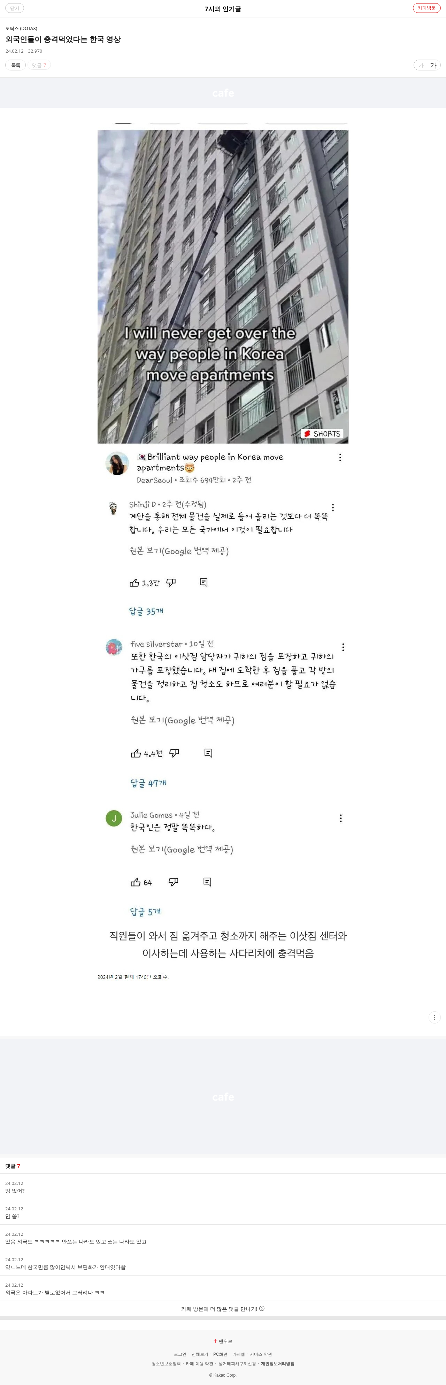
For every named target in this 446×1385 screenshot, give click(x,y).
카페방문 (427, 8)
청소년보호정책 (166, 1363)
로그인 (180, 1354)
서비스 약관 (261, 1354)
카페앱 (238, 1354)
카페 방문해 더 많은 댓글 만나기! (223, 1308)
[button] (435, 1017)
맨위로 (223, 1341)
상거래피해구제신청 (237, 1363)
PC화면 (220, 1354)
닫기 (14, 8)
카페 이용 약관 (199, 1363)
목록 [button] (15, 65)
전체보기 (200, 1354)
